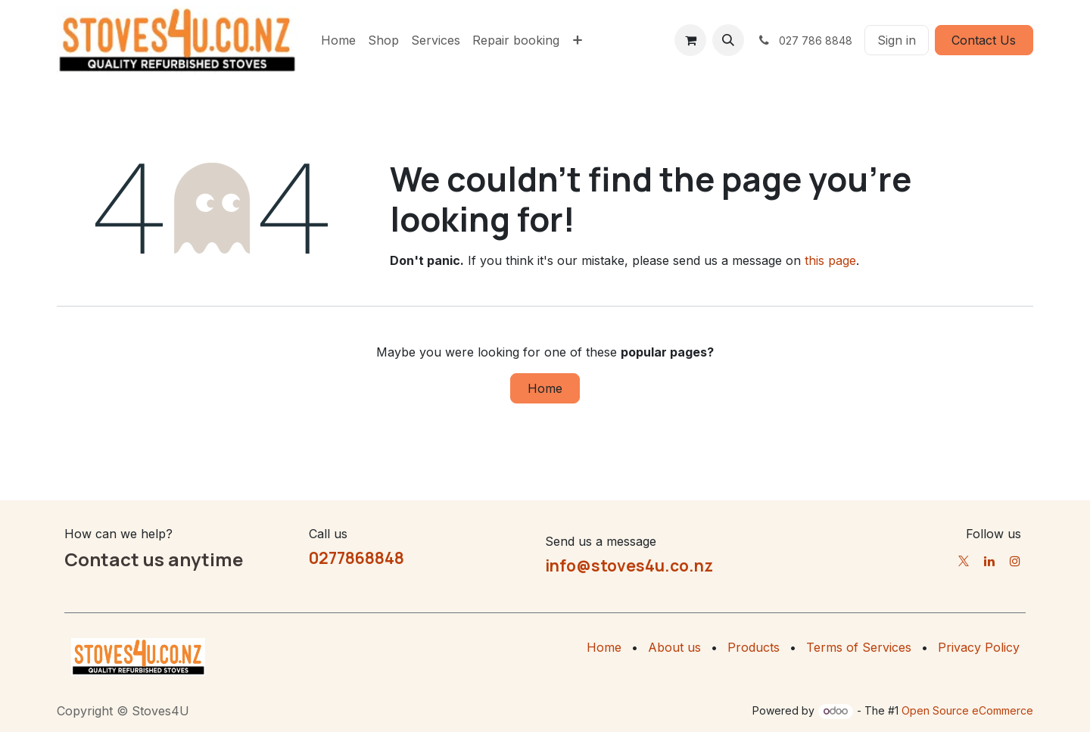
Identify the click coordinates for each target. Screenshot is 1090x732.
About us (674, 647)
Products (753, 647)
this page (830, 260)
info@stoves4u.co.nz (629, 565)
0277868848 (356, 557)
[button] (728, 40)
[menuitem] (338, 40)
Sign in (896, 40)
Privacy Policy (979, 647)
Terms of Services (858, 647)
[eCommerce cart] (690, 40)
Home (545, 388)
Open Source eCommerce (967, 710)
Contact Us (983, 40)
